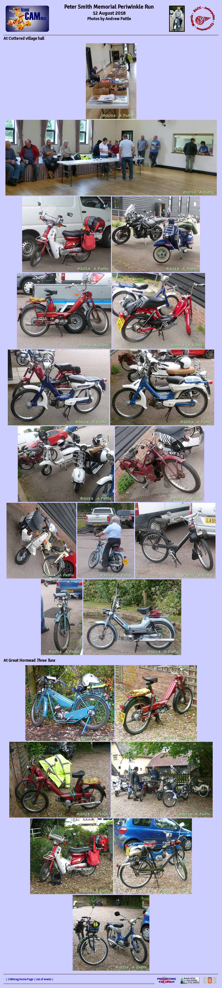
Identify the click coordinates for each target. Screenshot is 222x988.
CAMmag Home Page (20, 979)
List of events (43, 979)
